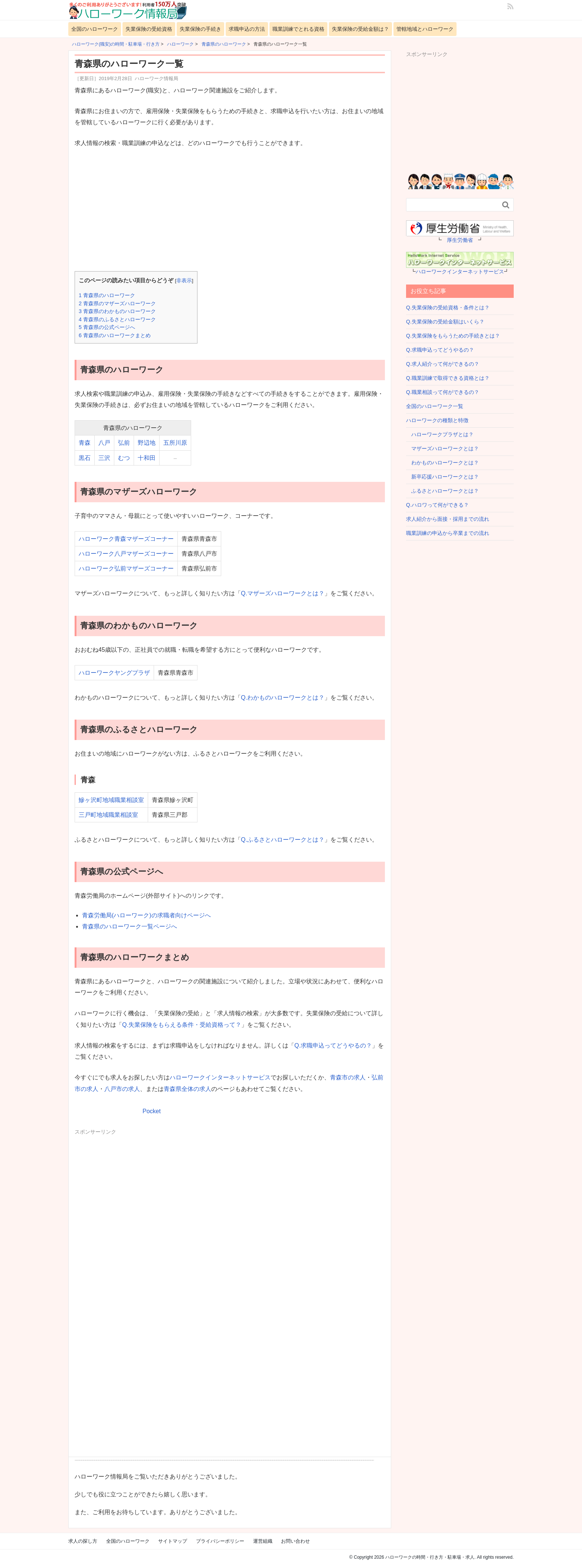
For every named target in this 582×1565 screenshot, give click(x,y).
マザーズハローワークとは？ (442, 448)
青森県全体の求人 (187, 1089)
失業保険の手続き (200, 29)
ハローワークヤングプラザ (114, 673)
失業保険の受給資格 (148, 29)
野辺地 (147, 443)
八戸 (104, 443)
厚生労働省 (460, 240)
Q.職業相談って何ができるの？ (442, 392)
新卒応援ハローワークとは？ (442, 477)
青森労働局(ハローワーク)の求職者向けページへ (146, 915)
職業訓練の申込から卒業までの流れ (447, 533)
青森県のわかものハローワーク (117, 311)
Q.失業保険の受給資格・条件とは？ (448, 307)
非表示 (184, 280)
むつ (124, 458)
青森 (85, 443)
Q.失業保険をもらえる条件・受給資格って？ (181, 1025)
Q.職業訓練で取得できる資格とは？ (448, 378)
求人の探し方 (82, 1541)
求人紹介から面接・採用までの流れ (447, 519)
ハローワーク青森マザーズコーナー (126, 539)
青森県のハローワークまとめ (115, 335)
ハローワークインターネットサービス (220, 1077)
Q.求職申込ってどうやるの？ (333, 1045)
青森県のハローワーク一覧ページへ (129, 926)
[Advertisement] (230, 210)
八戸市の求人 (122, 1089)
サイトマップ (172, 1541)
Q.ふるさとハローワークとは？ (282, 839)
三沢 (104, 458)
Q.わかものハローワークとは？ (282, 697)
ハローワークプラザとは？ (440, 434)
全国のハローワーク (94, 29)
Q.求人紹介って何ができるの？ (442, 364)
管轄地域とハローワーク (425, 29)
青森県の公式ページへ (107, 327)
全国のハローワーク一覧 (434, 406)
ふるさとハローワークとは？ (442, 491)
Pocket (152, 1111)
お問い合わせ (295, 1541)
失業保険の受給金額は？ (360, 29)
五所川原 (175, 443)
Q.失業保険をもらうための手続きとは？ (453, 336)
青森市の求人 (348, 1077)
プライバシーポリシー (220, 1541)
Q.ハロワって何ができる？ (437, 505)
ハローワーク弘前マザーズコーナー (126, 568)
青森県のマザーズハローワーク (117, 303)
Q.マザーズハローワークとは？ (282, 593)
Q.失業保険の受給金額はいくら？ (445, 322)
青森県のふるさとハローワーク (117, 319)
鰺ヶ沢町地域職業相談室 (111, 800)
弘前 (124, 443)
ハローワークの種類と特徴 (437, 420)
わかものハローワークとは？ (442, 463)
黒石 (85, 458)
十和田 (147, 458)
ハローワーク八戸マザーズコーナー (126, 553)
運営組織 (262, 1541)
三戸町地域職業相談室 (108, 815)
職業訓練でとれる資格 (298, 29)
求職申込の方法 (247, 29)
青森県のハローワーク (107, 295)
